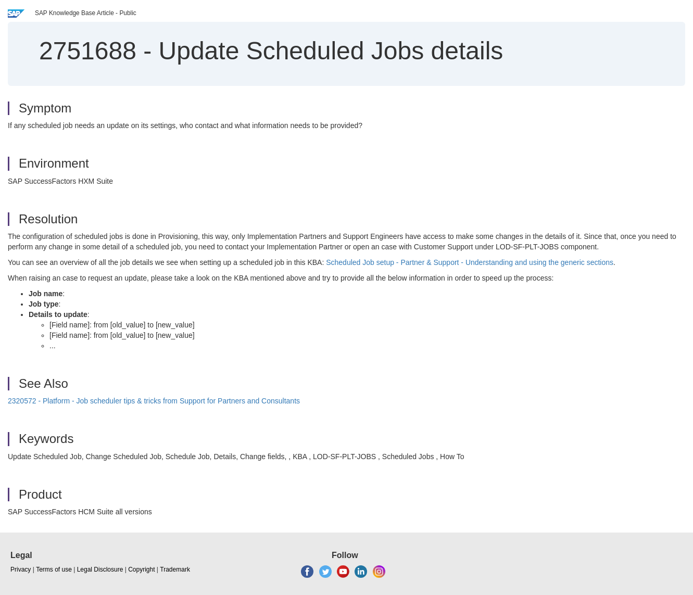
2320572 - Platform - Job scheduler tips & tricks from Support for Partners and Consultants (154, 401)
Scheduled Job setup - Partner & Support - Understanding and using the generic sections (469, 262)
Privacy (20, 569)
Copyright (141, 569)
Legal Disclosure (100, 569)
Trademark (175, 569)
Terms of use (54, 569)
